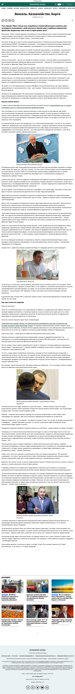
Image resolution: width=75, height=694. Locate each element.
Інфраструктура (24, 8)
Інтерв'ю (55, 8)
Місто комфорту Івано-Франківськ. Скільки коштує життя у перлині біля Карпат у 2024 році (62, 597)
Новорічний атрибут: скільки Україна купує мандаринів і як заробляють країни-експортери (12, 622)
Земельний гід (63, 8)
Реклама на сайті (5, 656)
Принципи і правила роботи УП (65, 656)
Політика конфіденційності (26, 656)
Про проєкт (15, 656)
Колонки (16, 8)
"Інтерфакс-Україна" (43, 661)
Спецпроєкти (47, 8)
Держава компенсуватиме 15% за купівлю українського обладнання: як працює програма (37, 597)
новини (3, 8)
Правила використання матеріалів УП (45, 656)
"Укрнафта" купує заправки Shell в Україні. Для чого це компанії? (62, 621)
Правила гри (33, 8)
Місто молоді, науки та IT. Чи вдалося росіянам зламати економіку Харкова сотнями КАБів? (37, 622)
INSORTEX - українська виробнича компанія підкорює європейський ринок (10, 597)
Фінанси (40, 8)
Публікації (10, 8)
